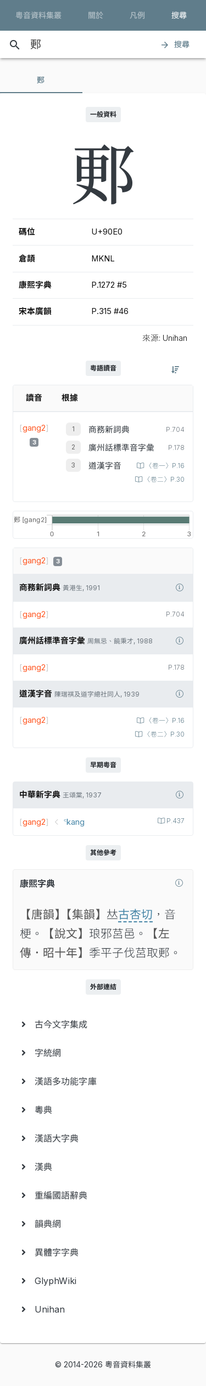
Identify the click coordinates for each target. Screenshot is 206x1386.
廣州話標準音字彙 (121, 448)
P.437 (175, 821)
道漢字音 (104, 466)
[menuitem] (103, 1024)
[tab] (41, 80)
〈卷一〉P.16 (164, 466)
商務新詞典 (109, 430)
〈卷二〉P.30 (163, 479)
